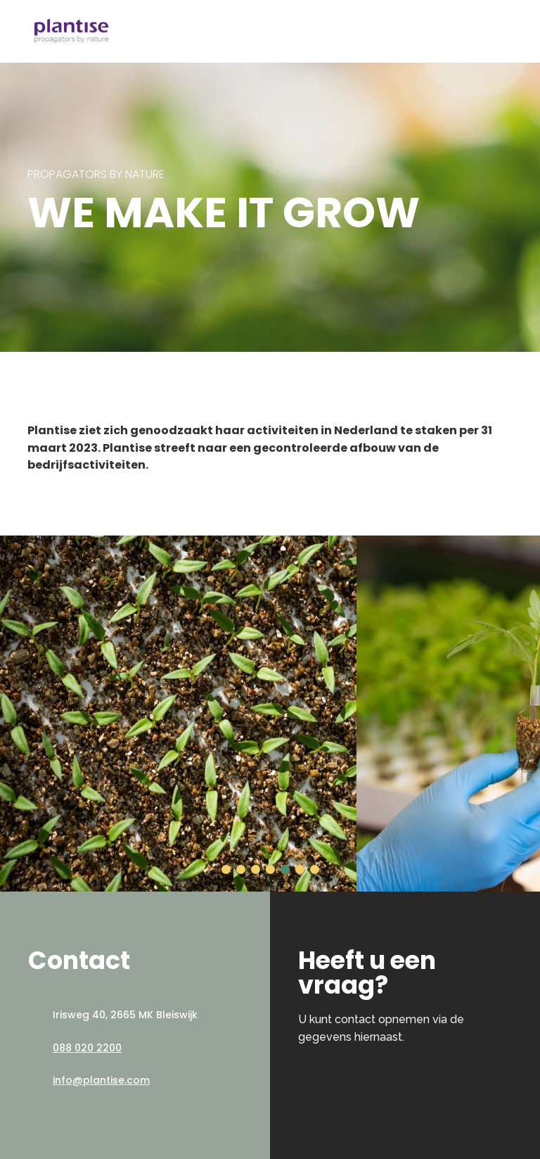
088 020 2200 (87, 1048)
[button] (226, 869)
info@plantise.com (101, 1080)
